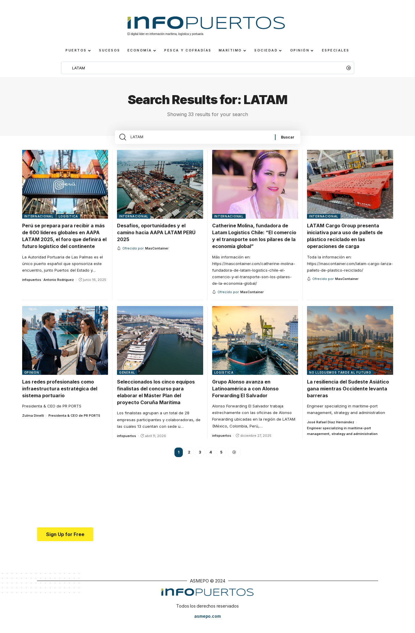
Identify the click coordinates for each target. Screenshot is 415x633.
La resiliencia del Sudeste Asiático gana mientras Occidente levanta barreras (348, 394)
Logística (68, 221)
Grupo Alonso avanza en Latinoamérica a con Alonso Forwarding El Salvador (245, 394)
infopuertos (31, 285)
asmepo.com (207, 621)
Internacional (39, 221)
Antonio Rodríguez (58, 285)
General (127, 377)
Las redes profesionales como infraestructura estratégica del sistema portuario (59, 394)
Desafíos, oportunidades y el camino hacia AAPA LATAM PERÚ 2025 (156, 237)
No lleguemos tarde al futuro (340, 377)
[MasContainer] (156, 253)
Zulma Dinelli (33, 421)
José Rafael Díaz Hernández (330, 427)
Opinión (31, 377)
